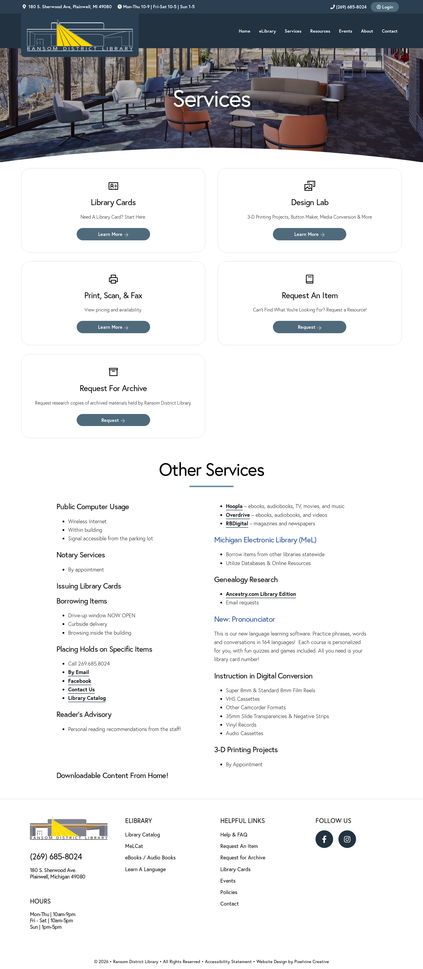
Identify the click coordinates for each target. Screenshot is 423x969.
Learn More (113, 234)
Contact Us (81, 689)
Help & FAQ (233, 834)
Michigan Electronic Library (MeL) (265, 539)
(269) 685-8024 (348, 7)
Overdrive (238, 514)
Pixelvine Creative (311, 961)
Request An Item (239, 845)
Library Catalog (87, 697)
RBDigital (237, 523)
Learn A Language (145, 869)
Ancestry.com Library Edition (261, 593)
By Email (78, 671)
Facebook (79, 680)
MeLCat (134, 845)
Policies (228, 892)
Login (385, 7)
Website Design (271, 961)
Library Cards (235, 869)
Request (310, 327)
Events (228, 880)
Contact (229, 903)
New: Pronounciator (245, 619)
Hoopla (234, 505)
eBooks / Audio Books (150, 857)
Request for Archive (242, 857)
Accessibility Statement (228, 961)
